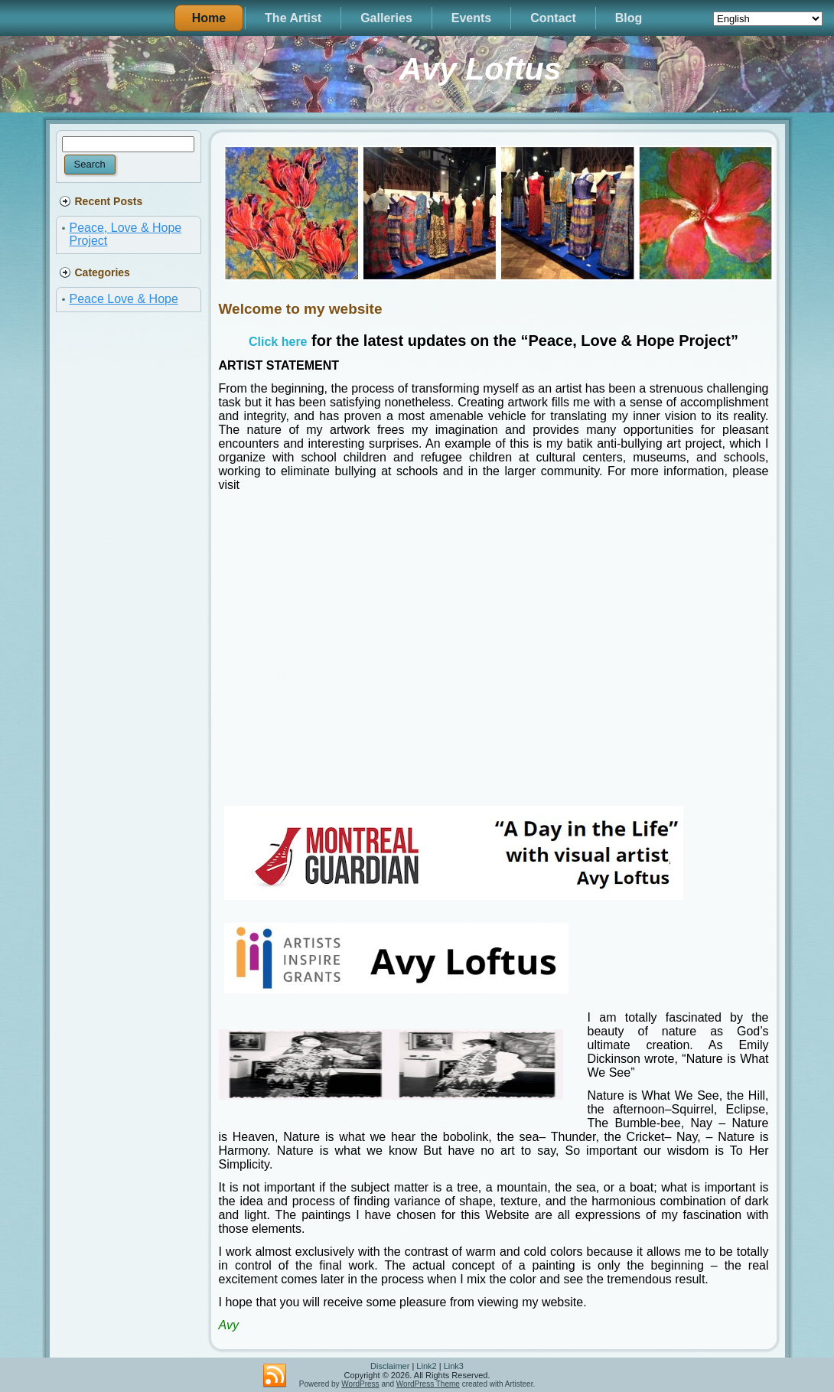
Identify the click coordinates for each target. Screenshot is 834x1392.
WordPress (360, 1384)
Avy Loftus (480, 68)
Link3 (454, 1366)
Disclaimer (389, 1366)
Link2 (426, 1366)
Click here (278, 341)
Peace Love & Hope (124, 298)
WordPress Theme (428, 1384)
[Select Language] (768, 18)
